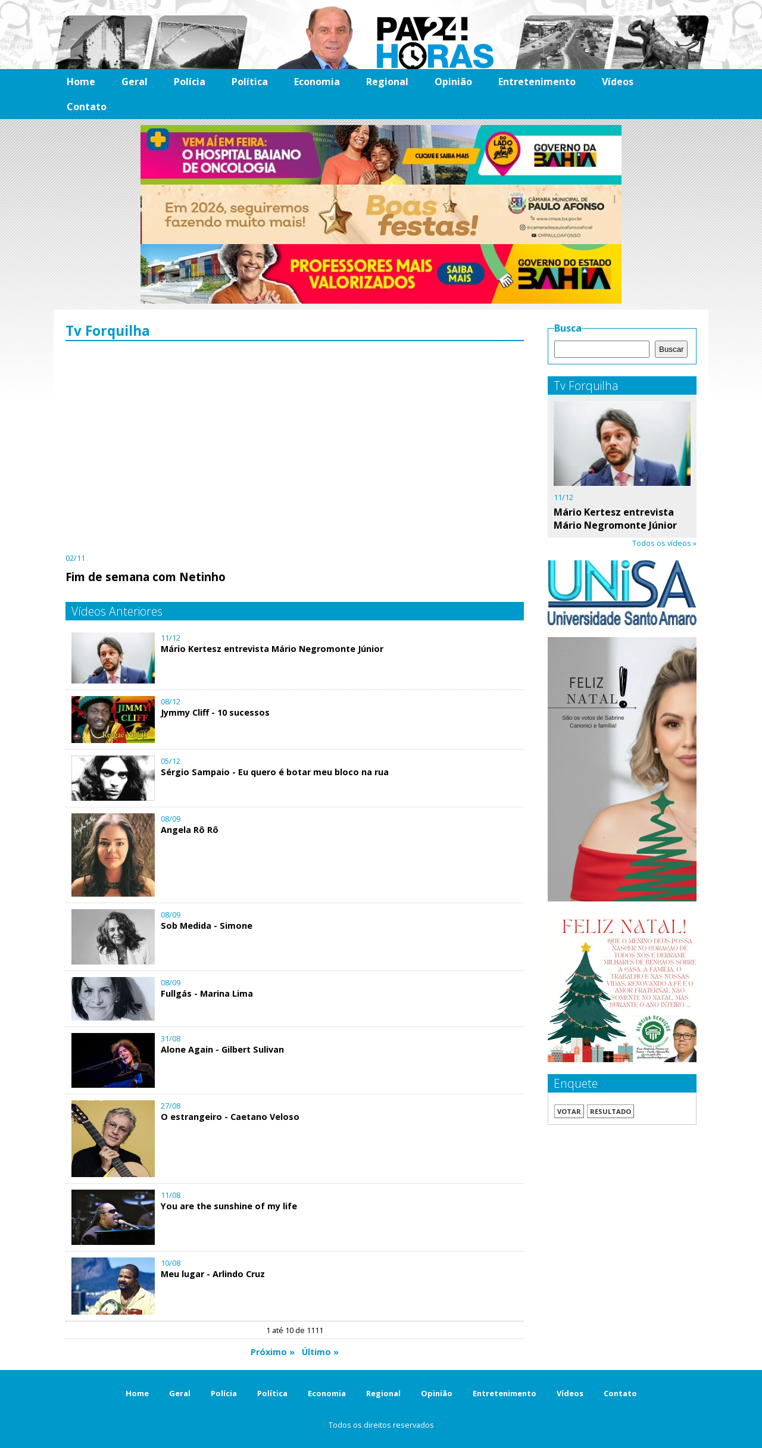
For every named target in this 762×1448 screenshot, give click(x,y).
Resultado (610, 1111)
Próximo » (273, 1352)
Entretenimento (537, 81)
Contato (87, 106)
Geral (134, 81)
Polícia (189, 81)
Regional (387, 81)
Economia (317, 81)
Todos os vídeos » (664, 543)
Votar (569, 1111)
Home (81, 81)
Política (250, 81)
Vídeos (617, 81)
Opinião (453, 81)
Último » (320, 1352)
